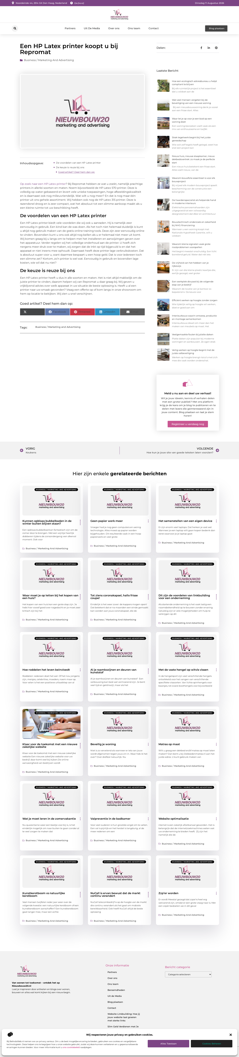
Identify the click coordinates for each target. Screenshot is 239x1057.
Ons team (134, 28)
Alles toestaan (168, 1043)
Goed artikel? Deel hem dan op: (76, 172)
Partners (70, 28)
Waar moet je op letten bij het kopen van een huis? (50, 597)
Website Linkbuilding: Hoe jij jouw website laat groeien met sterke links (124, 1017)
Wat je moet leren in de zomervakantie (49, 818)
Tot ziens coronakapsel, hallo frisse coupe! (114, 597)
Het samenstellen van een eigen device (185, 521)
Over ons (114, 28)
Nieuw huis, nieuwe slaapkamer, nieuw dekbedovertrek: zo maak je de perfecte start (193, 159)
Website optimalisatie (174, 818)
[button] (230, 1034)
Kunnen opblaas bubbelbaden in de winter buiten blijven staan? (47, 522)
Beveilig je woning (103, 744)
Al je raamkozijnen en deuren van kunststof (113, 671)
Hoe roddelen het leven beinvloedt (46, 669)
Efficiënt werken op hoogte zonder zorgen (194, 300)
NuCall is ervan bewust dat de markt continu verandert (115, 894)
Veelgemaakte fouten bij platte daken (192, 334)
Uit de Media (115, 996)
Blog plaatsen (115, 1002)
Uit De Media (92, 28)
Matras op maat (169, 744)
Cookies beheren (211, 1043)
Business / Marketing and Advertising (49, 60)
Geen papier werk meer (106, 521)
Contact (154, 28)
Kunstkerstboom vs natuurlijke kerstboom (43, 894)
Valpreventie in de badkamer (110, 818)
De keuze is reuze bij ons (70, 167)
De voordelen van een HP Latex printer (78, 162)
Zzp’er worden (168, 893)
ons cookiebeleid (71, 1047)
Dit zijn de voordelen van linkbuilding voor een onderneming (184, 597)
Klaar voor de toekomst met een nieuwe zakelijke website (49, 745)
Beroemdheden (116, 990)
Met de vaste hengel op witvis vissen (183, 669)
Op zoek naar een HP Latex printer (43, 183)
